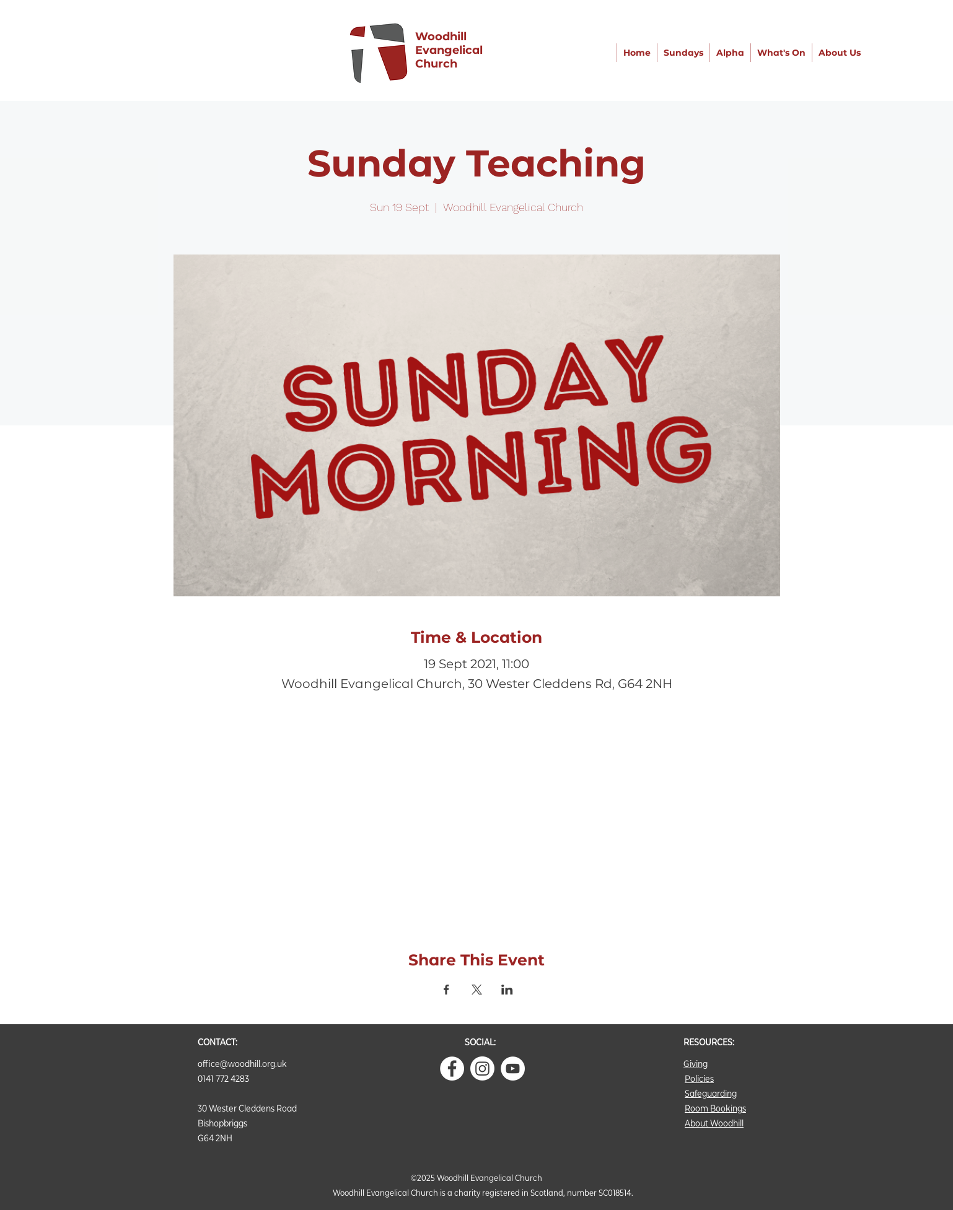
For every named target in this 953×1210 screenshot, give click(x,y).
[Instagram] (482, 1068)
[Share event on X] (477, 990)
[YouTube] (513, 1068)
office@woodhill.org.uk (242, 1063)
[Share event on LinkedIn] (507, 990)
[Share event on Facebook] (446, 990)
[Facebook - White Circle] (452, 1068)
